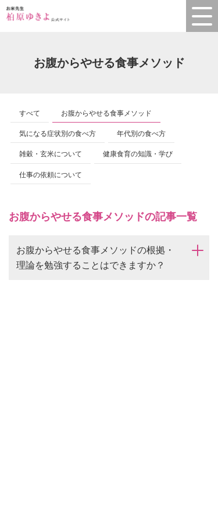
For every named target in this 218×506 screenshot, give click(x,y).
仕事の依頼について (50, 175)
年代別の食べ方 (141, 134)
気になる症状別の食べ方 (57, 134)
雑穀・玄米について (50, 154)
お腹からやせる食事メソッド (106, 113)
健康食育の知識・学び (138, 154)
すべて (29, 113)
